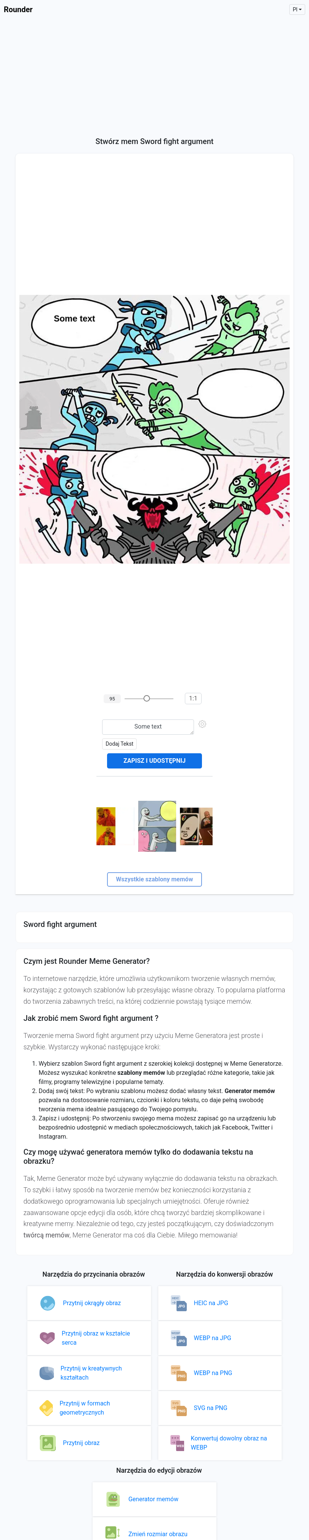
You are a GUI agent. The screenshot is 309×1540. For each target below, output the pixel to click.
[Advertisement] (154, 76)
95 (112, 699)
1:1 (193, 698)
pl (295, 9)
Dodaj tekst (119, 744)
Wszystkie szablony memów (154, 879)
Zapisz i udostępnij (154, 760)
